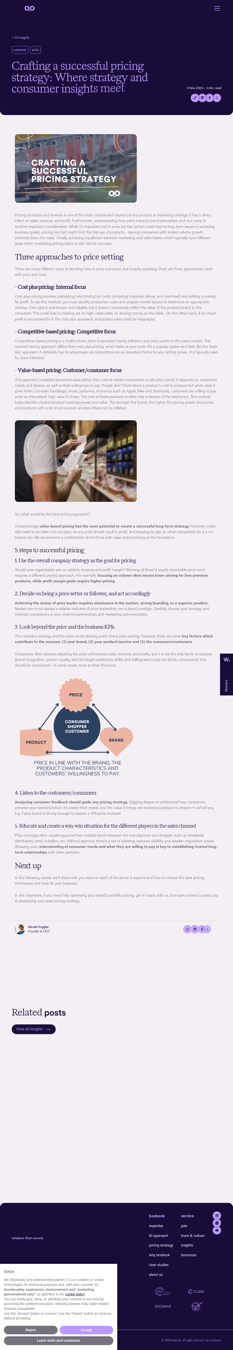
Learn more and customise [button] (58, 1340)
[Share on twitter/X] (216, 98)
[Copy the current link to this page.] (195, 98)
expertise (156, 1225)
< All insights (20, 37)
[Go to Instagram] (216, 1223)
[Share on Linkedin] (202, 98)
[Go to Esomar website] (171, 1306)
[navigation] (29, 8)
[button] (216, 8)
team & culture (192, 1235)
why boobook (159, 1255)
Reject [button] (31, 1330)
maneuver (215, 1340)
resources (188, 1255)
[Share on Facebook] (209, 98)
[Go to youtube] (216, 1230)
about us (156, 1274)
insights (187, 1245)
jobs (184, 1225)
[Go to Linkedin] (216, 1215)
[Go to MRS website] (171, 1291)
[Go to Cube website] (205, 1291)
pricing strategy (161, 1245)
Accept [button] (86, 1330)
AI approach (158, 1235)
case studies (159, 1264)
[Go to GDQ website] (205, 1306)
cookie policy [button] (75, 1294)
